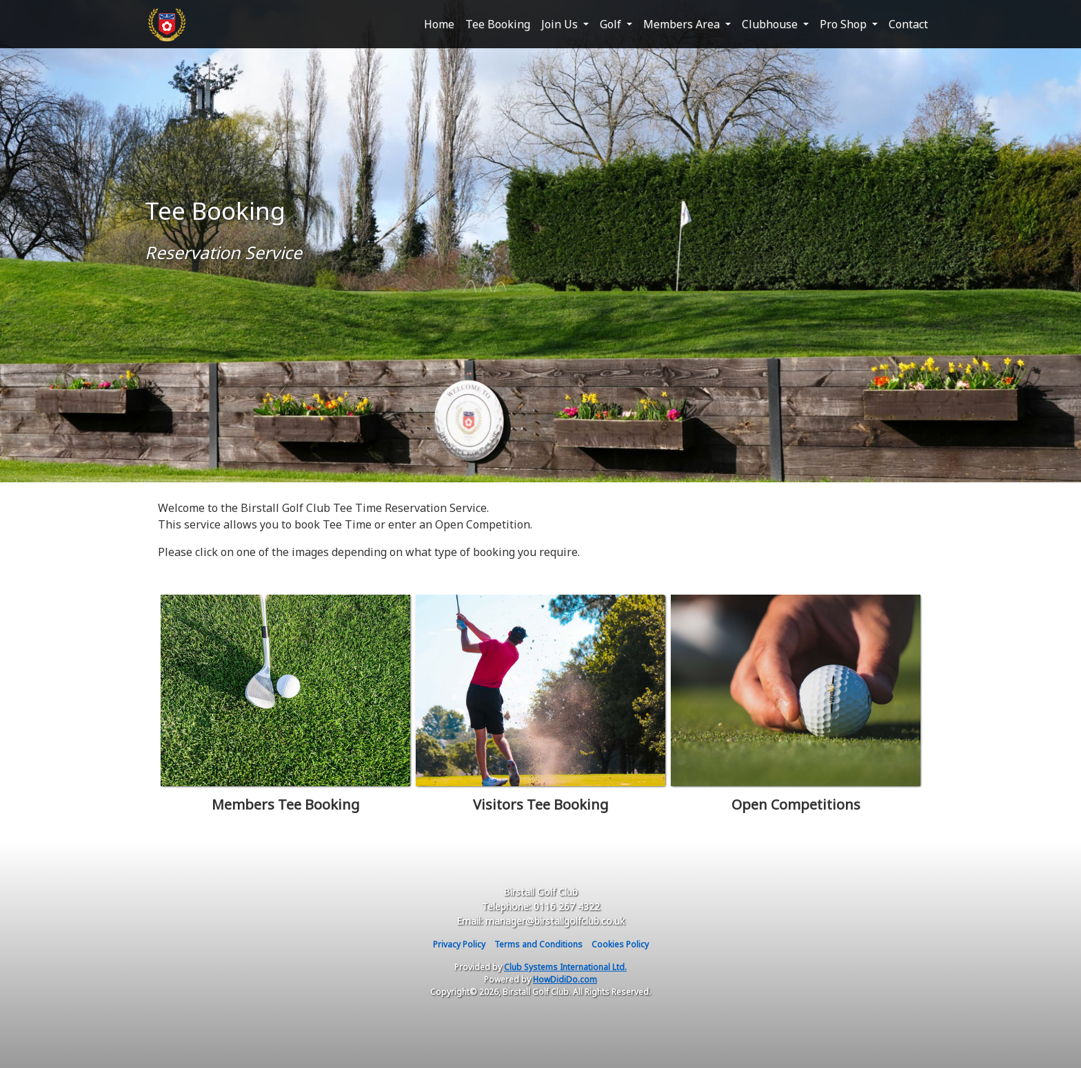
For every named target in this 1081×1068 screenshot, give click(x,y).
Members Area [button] (683, 24)
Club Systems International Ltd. (565, 967)
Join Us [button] (560, 24)
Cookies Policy (620, 944)
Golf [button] (612, 24)
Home (439, 24)
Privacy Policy (459, 944)
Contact (908, 24)
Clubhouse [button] (771, 24)
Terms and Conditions (538, 944)
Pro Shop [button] (844, 24)
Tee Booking (497, 24)
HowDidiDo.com (565, 979)
